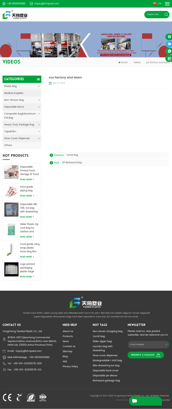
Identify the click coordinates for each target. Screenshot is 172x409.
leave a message (143, 401)
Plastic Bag (10, 86)
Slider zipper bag (102, 341)
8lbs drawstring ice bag (106, 366)
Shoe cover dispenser (105, 356)
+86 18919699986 (14, 4)
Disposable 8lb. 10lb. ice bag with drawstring (29, 208)
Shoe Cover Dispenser (17, 138)
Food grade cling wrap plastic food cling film (29, 248)
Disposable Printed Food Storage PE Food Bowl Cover (29, 170)
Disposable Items (14, 107)
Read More (27, 179)
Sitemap (67, 352)
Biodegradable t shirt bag (107, 361)
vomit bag (72, 155)
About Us (68, 331)
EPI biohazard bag (72, 163)
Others (8, 145)
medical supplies (13, 93)
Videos (137, 63)
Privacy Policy (70, 367)
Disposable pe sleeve (105, 376)
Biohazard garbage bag (106, 381)
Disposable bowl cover (106, 371)
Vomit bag (99, 336)
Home (122, 63)
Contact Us (69, 346)
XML (65, 362)
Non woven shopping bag (107, 331)
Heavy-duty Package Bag (19, 125)
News (66, 341)
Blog (65, 357)
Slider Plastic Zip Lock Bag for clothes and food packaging (29, 228)
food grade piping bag (26, 189)
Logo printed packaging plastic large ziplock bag (27, 268)
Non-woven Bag (14, 100)
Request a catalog (145, 355)
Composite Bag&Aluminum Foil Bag (20, 116)
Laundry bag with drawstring (103, 349)
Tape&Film (10, 132)
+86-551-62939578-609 (27, 364)
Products (68, 336)
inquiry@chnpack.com (44, 4)
